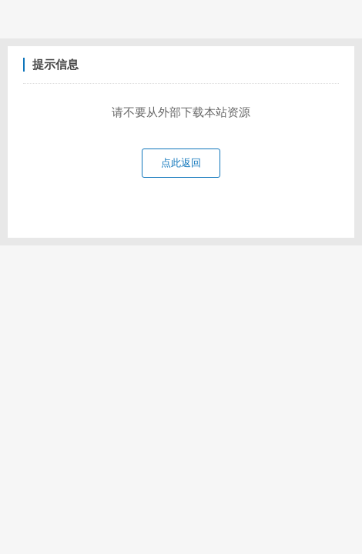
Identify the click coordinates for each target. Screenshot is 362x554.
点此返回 (181, 163)
